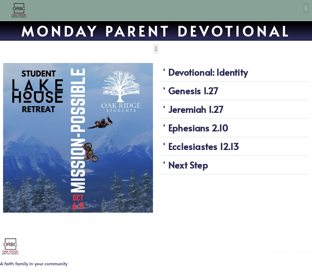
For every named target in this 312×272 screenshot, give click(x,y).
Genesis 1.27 (193, 90)
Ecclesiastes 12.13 (203, 146)
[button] (306, 8)
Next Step (188, 165)
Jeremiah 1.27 (196, 109)
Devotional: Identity (208, 72)
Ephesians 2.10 (198, 127)
